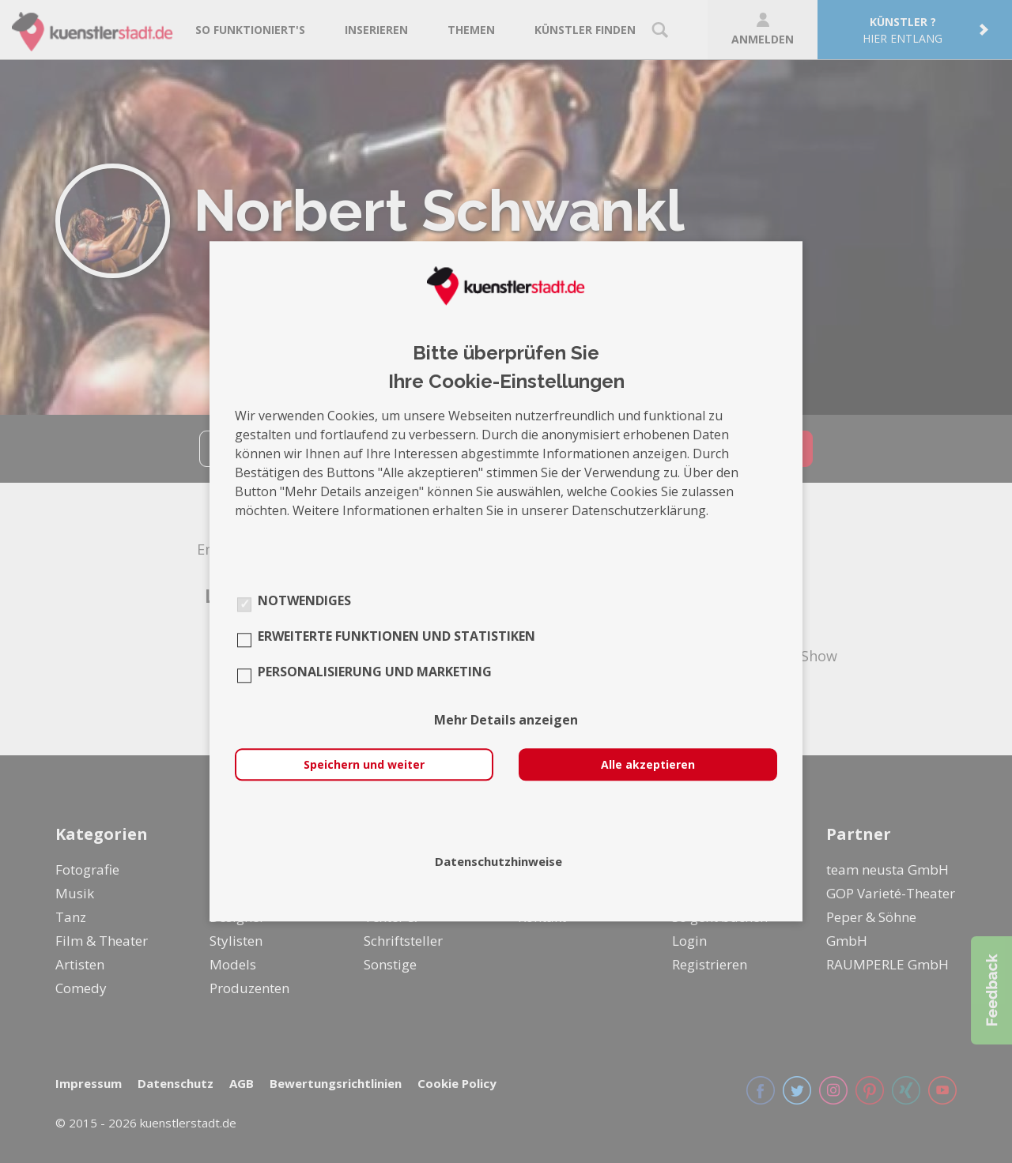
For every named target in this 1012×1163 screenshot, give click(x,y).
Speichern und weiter (364, 765)
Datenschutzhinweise (498, 862)
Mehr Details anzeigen (506, 720)
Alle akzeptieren (648, 765)
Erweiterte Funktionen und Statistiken (396, 636)
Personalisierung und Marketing (375, 672)
